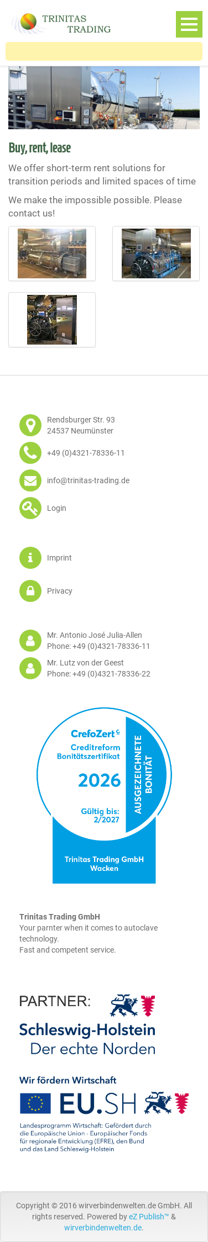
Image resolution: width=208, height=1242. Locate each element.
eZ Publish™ (149, 1216)
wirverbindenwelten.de (103, 1227)
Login (56, 508)
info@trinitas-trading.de (88, 480)
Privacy (59, 590)
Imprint (59, 557)
